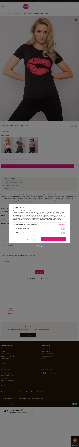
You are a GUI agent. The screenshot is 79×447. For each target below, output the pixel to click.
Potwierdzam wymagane (25, 239)
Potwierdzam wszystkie (53, 239)
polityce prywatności (56, 213)
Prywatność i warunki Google (55, 215)
